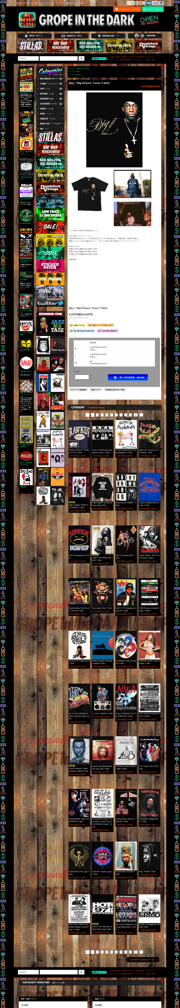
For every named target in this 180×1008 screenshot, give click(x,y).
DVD (153, 60)
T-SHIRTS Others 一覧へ (143, 959)
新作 (118, 57)
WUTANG (140, 57)
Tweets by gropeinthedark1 (46, 308)
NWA (148, 60)
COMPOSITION (126, 60)
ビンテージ (114, 60)
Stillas (112, 57)
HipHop (78, 74)
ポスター (132, 57)
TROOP (124, 57)
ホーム (71, 68)
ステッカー (149, 57)
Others (86, 68)
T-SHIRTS (78, 68)
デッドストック (139, 60)
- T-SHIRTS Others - (96, 408)
